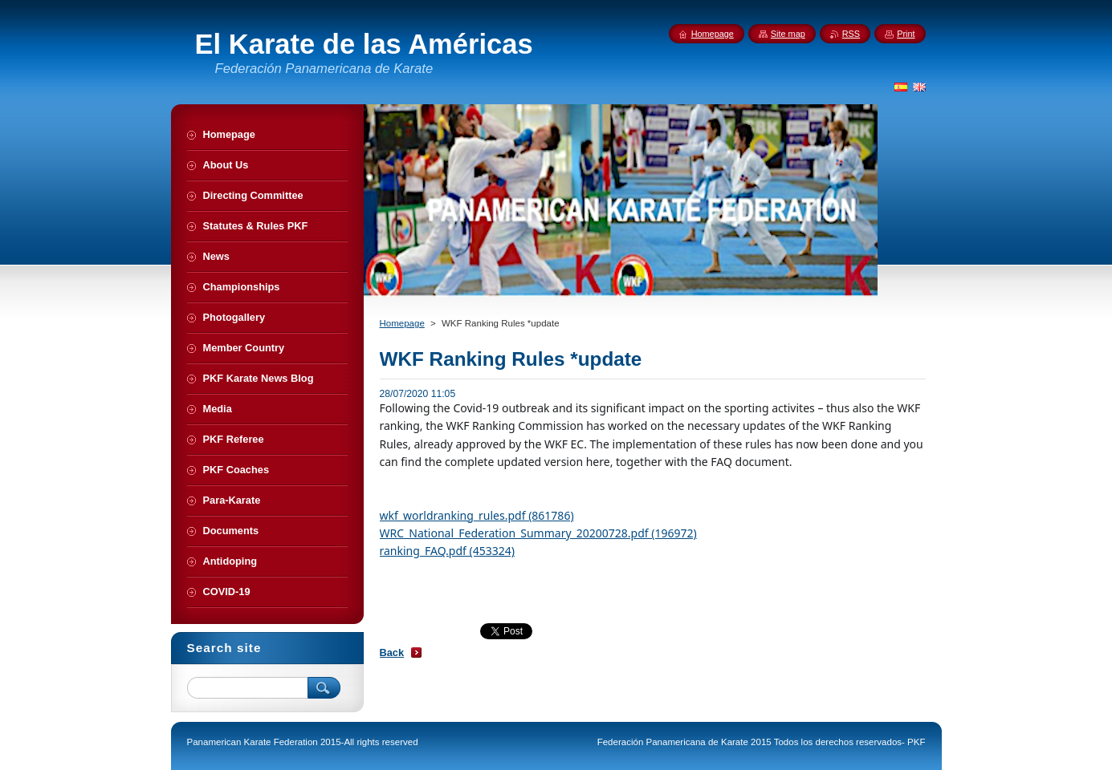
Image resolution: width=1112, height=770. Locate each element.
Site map (788, 33)
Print (905, 33)
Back (392, 652)
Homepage (402, 323)
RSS (851, 33)
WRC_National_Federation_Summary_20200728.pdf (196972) (538, 533)
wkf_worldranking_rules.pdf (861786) (477, 515)
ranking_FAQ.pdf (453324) (447, 550)
